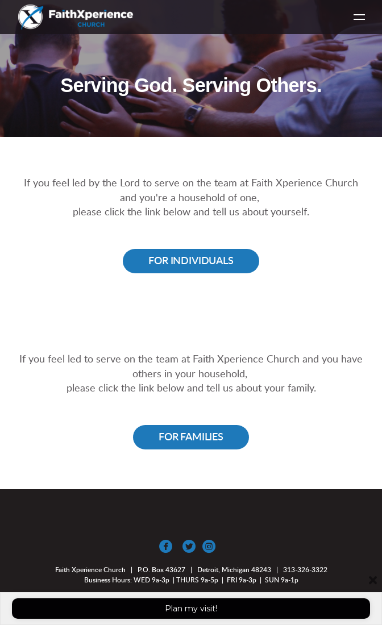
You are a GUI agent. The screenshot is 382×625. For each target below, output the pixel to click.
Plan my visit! (191, 608)
